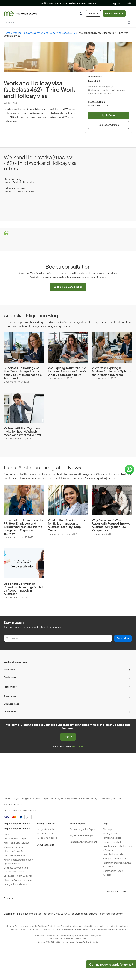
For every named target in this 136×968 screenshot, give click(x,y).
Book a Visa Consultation (68, 287)
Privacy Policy (110, 834)
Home (7, 33)
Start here (77, 746)
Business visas (11, 704)
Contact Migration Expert (83, 829)
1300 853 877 (123, 3)
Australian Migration (31, 315)
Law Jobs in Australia (113, 854)
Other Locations (45, 845)
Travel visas (10, 696)
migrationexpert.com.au (17, 824)
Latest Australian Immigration (42, 467)
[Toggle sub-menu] (129, 662)
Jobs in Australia (45, 834)
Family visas (10, 687)
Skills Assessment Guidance (18, 876)
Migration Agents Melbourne (18, 880)
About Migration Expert (15, 839)
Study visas (10, 677)
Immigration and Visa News (17, 884)
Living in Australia (45, 829)
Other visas (10, 712)
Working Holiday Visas (24, 33)
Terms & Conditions (113, 838)
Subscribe (123, 638)
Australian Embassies (48, 838)
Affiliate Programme (14, 856)
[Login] (82, 14)
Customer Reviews (13, 847)
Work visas (9, 670)
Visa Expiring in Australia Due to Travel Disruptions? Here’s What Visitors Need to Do (67, 371)
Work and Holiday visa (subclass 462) (57, 33)
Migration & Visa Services (16, 843)
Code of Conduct (112, 842)
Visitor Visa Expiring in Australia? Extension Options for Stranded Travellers (111, 371)
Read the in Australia (68, 3)
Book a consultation (114, 13)
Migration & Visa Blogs (15, 851)
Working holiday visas (15, 662)
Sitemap (107, 829)
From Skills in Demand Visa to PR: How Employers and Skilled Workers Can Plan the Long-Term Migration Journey (23, 527)
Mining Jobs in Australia (114, 859)
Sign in (68, 736)
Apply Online (108, 115)
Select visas (93, 13)
